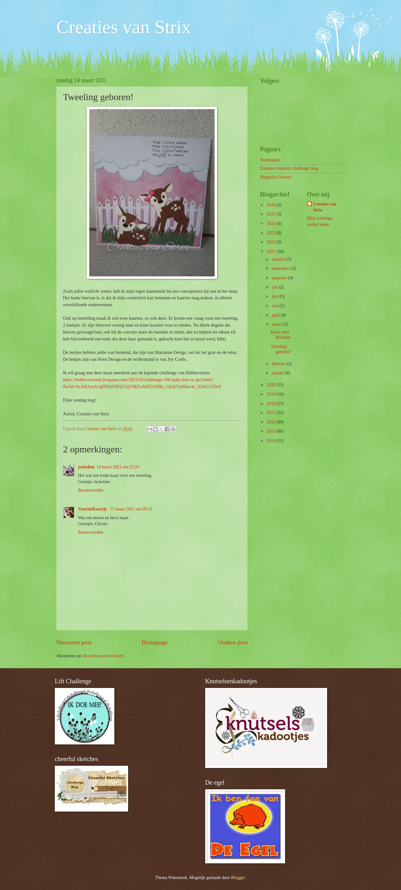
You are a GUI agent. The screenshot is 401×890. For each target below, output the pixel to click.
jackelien (86, 467)
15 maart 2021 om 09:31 (131, 509)
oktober (279, 259)
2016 (271, 422)
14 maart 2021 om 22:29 (117, 467)
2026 (271, 205)
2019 (271, 394)
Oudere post (232, 642)
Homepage (155, 642)
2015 (271, 431)
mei (275, 305)
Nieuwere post (73, 642)
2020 (271, 384)
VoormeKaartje (93, 509)
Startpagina (270, 159)
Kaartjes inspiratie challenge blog (289, 168)
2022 (271, 242)
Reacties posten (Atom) (103, 655)
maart (277, 324)
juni (276, 296)
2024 (271, 223)
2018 (271, 403)
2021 (271, 251)
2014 (271, 440)
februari (279, 363)
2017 (271, 412)
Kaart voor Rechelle (280, 335)
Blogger (238, 877)
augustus (280, 277)
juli (275, 287)
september (281, 268)
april (276, 315)
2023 (271, 233)
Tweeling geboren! (281, 349)
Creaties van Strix (123, 27)
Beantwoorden (90, 490)
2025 (271, 214)
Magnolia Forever (275, 177)
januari (278, 372)
